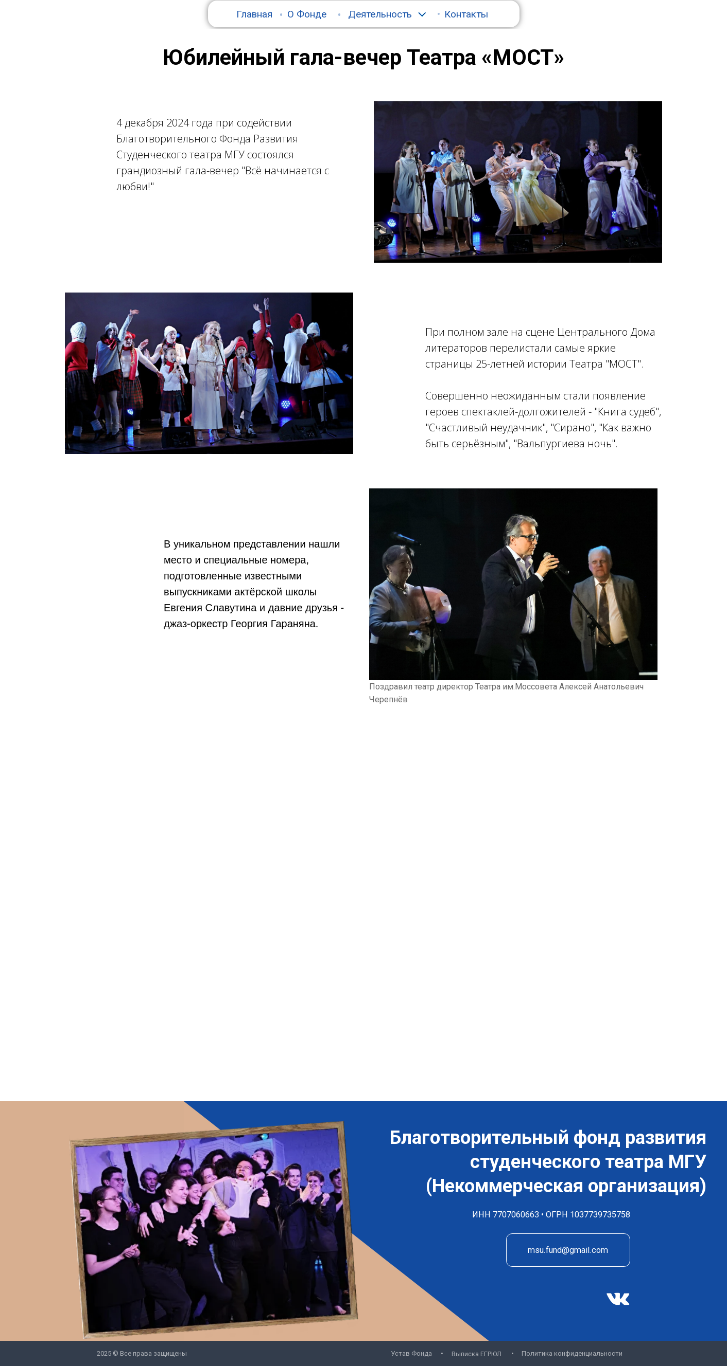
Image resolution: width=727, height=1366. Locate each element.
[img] (618, 1299)
